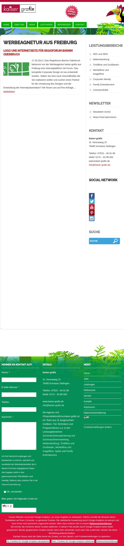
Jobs (86, 379)
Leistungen (46, 25)
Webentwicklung (101, 59)
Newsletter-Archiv (102, 112)
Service (87, 395)
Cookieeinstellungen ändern (98, 427)
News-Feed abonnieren (105, 117)
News (32, 25)
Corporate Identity (102, 79)
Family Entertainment (103, 84)
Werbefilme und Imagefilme (101, 72)
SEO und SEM (100, 54)
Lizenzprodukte (100, 90)
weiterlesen (9, 91)
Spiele (58, 451)
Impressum (89, 407)
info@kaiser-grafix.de (99, 165)
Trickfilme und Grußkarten (106, 64)
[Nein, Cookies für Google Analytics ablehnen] (120, 529)
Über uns (19, 25)
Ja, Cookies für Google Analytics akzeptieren (28, 541)
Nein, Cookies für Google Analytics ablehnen (73, 541)
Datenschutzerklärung (11, 484)
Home (6, 25)
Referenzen (64, 25)
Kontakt (80, 25)
